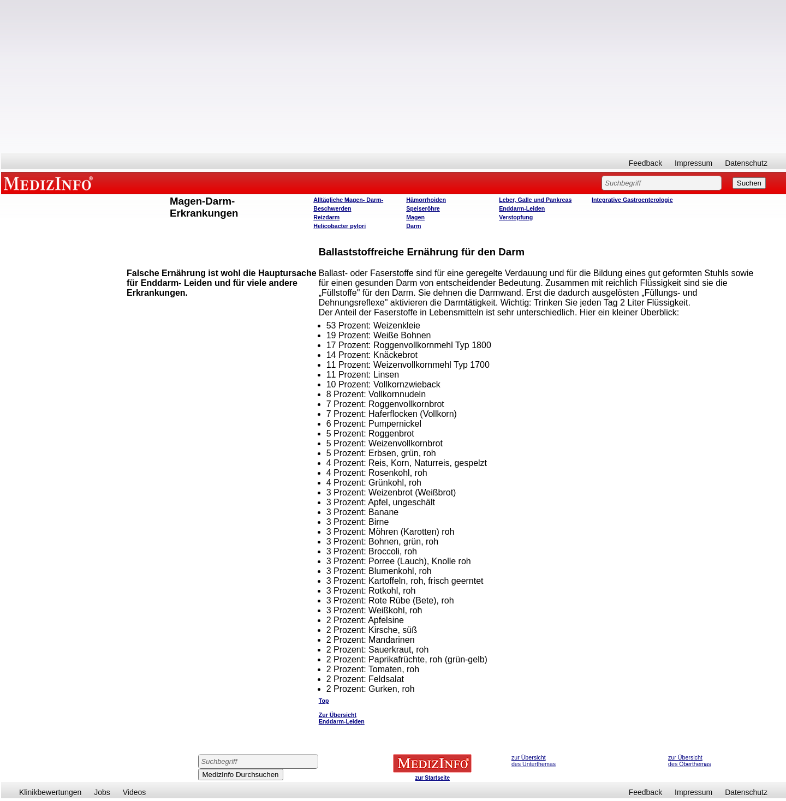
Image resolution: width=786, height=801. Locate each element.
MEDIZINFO (50, 183)
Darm (413, 226)
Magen (415, 217)
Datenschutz (746, 163)
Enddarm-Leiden (522, 208)
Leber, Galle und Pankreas (535, 199)
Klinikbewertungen (50, 792)
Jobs (102, 792)
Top (324, 700)
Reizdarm (326, 217)
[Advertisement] (393, 76)
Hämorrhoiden (426, 199)
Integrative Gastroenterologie (632, 199)
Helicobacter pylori (339, 226)
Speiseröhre (423, 208)
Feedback (645, 163)
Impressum (693, 163)
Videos (134, 792)
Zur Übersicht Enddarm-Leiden (342, 718)
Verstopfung (516, 217)
